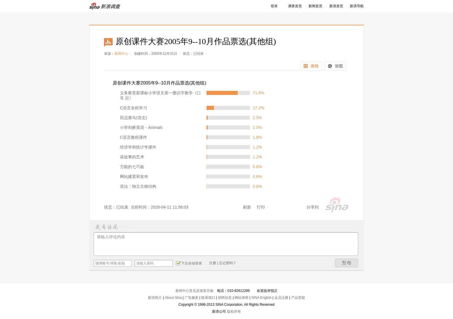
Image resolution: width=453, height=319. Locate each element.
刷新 (247, 207)
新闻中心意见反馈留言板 (194, 291)
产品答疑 (298, 298)
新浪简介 (155, 298)
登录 (274, 6)
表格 (311, 67)
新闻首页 (315, 6)
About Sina (173, 298)
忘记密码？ (227, 263)
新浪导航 (357, 6)
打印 (261, 207)
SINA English (261, 298)
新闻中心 (121, 54)
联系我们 (208, 298)
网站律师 (241, 298)
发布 (347, 263)
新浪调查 (105, 6)
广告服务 (191, 298)
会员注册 (281, 298)
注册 (212, 263)
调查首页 (295, 6)
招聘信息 (225, 298)
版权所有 (234, 311)
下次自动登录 (189, 263)
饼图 (335, 67)
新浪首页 (336, 6)
